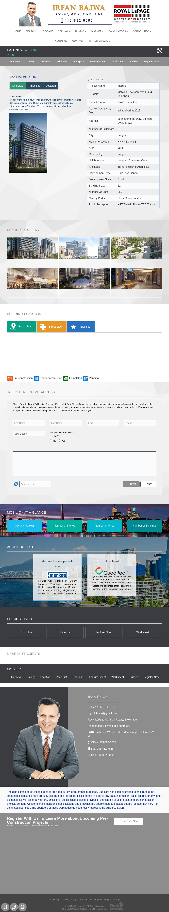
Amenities (34, 85)
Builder (134, 61)
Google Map (20, 326)
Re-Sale (48, 31)
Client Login (103, 899)
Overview (15, 61)
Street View (50, 327)
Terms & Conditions (87, 899)
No (54, 440)
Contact (77, 41)
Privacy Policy (69, 899)
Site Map (115, 899)
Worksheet (118, 61)
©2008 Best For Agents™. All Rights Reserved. (84, 906)
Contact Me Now (128, 821)
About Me (61, 41)
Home (17, 31)
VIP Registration (99, 41)
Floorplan (78, 61)
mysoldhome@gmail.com (103, 713)
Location (45, 61)
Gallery (30, 61)
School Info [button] (142, 31)
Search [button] (32, 31)
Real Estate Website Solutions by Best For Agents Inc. (84, 909)
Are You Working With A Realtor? (62, 434)
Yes (63, 440)
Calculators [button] (118, 31)
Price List (62, 61)
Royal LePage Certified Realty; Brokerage (112, 719)
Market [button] (97, 31)
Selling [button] (64, 31)
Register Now (151, 61)
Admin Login (55, 899)
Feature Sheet (98, 61)
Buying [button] (80, 31)
